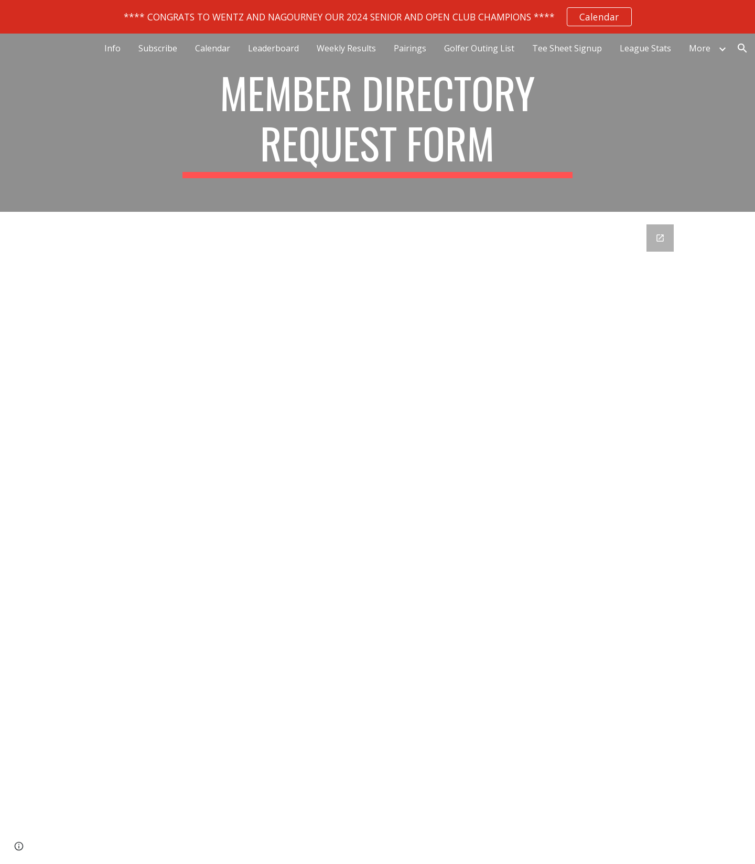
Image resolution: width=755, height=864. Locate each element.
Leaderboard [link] (273, 48)
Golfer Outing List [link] (479, 48)
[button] (742, 48)
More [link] (699, 48)
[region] (377, 17)
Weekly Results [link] (346, 48)
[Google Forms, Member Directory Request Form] (377, 520)
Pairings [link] (410, 48)
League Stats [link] (645, 48)
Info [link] (112, 48)
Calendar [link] (212, 48)
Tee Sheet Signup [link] (567, 48)
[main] (377, 122)
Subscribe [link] (157, 48)
